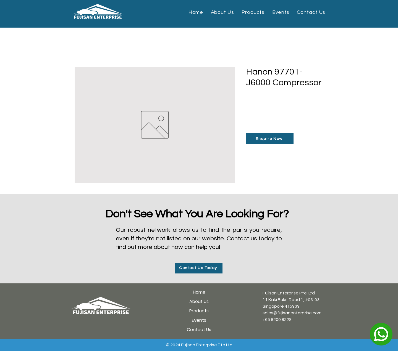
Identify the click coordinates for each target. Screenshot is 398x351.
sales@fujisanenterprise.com (292, 313)
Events (199, 320)
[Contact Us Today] (198, 268)
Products (199, 311)
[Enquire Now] (270, 138)
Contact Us (199, 329)
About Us (199, 301)
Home (199, 292)
